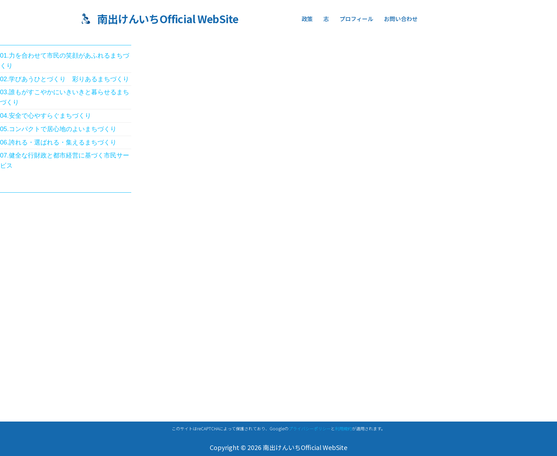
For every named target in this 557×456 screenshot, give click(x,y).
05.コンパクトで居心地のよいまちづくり (58, 129)
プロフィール (356, 18)
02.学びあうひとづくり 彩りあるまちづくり (64, 79)
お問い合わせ (400, 19)
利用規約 (343, 428)
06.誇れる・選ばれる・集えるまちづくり (58, 142)
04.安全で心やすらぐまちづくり (45, 115)
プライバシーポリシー (310, 428)
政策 (307, 18)
